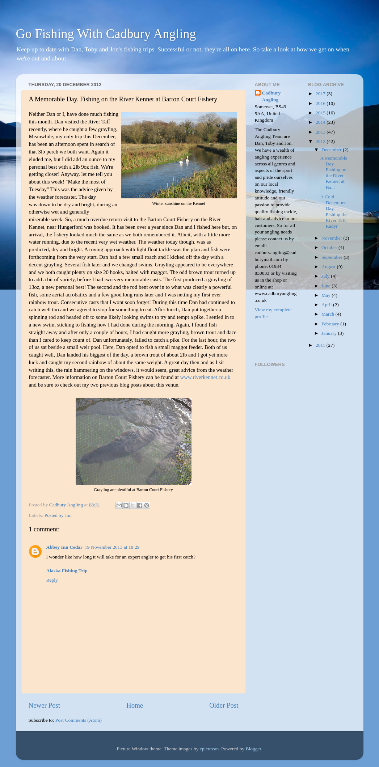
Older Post (223, 705)
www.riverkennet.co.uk (205, 377)
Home (134, 705)
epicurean (209, 748)
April (327, 304)
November (332, 238)
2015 (321, 112)
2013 (321, 132)
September (332, 257)
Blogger (253, 748)
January (329, 333)
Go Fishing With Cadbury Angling (106, 33)
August (329, 266)
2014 (321, 122)
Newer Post (44, 705)
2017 (321, 93)
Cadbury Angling (271, 96)
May (326, 295)
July (326, 276)
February (330, 323)
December (332, 149)
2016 (321, 103)
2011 (321, 345)
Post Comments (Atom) (78, 720)
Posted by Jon (58, 515)
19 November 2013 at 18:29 (112, 547)
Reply (52, 580)
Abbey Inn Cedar (64, 547)
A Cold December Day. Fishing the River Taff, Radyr (334, 211)
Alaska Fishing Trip (67, 570)
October (329, 247)
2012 (321, 141)
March (328, 314)
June (326, 285)
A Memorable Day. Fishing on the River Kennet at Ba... (334, 172)
